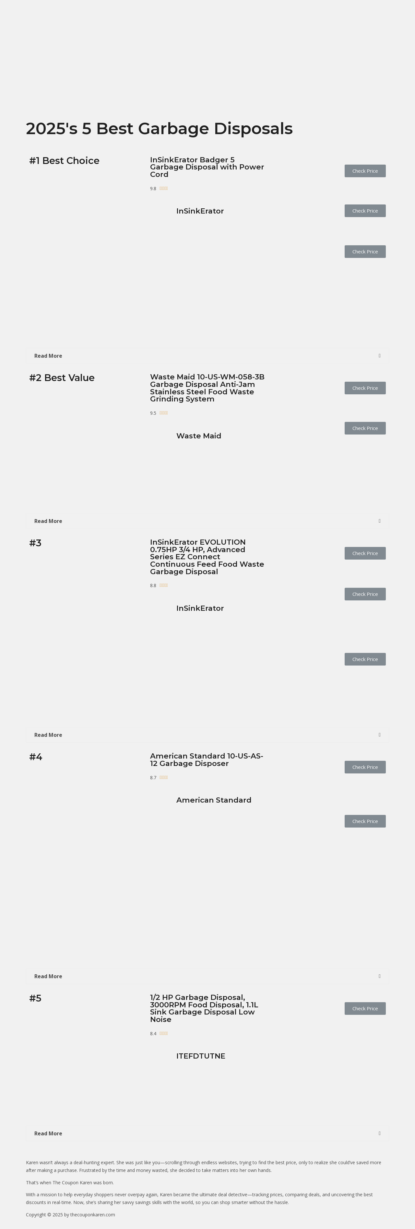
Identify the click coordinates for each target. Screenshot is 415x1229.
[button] (365, 171)
